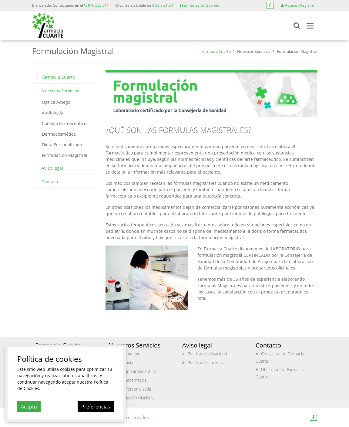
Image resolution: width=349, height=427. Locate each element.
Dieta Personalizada (62, 144)
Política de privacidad (207, 354)
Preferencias (95, 406)
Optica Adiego (56, 102)
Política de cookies (205, 362)
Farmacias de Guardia (199, 5)
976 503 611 (96, 5)
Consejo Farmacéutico (64, 123)
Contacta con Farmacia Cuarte (280, 357)
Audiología (52, 113)
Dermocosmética (59, 134)
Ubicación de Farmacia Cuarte (280, 373)
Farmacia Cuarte (216, 51)
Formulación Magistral (64, 155)
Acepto (29, 406)
